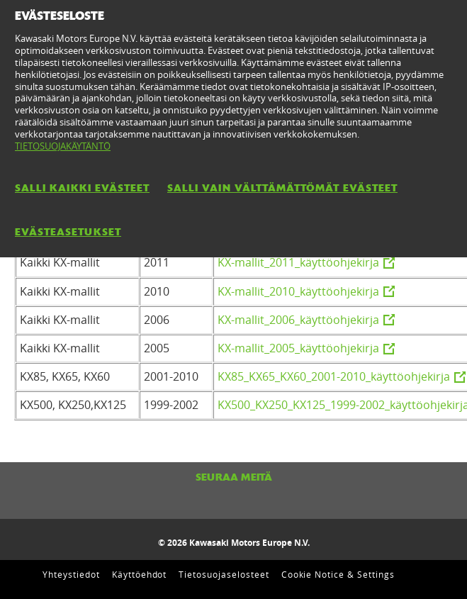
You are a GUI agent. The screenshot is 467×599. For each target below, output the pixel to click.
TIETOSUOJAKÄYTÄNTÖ (63, 146)
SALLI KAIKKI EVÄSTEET (82, 187)
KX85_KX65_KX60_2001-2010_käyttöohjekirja (334, 376)
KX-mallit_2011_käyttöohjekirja (298, 262)
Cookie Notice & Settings (338, 574)
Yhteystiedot (71, 574)
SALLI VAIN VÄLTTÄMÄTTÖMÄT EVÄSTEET (282, 187)
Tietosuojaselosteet (224, 574)
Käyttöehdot (139, 574)
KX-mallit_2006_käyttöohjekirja (298, 320)
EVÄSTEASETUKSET (68, 231)
